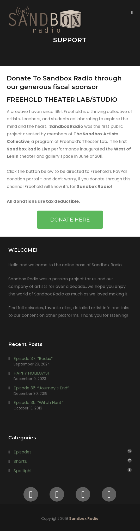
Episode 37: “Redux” (33, 359)
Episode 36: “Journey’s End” (41, 388)
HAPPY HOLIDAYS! (31, 373)
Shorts (20, 461)
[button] (70, 220)
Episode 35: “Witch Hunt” (38, 403)
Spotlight (23, 471)
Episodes (23, 452)
